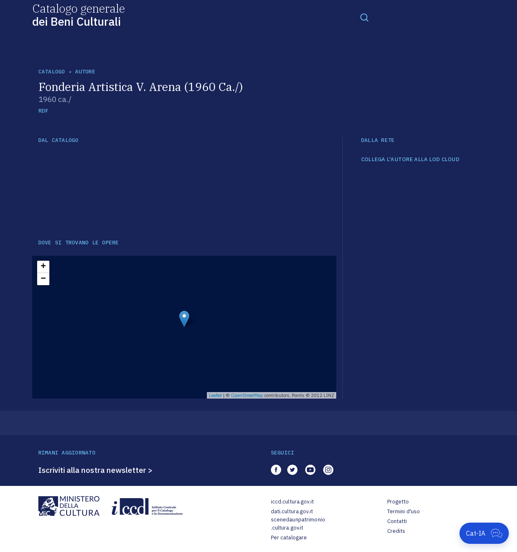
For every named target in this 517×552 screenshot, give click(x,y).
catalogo (51, 71)
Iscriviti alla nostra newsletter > (95, 470)
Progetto (398, 501)
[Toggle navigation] (364, 17)
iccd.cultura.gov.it (292, 501)
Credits (396, 531)
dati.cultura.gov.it (292, 511)
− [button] (43, 279)
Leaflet (215, 395)
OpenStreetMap (247, 395)
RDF (43, 110)
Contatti (397, 521)
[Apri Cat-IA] (484, 533)
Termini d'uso (403, 511)
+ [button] (43, 267)
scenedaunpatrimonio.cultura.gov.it (298, 523)
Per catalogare (289, 537)
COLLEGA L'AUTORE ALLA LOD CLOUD (410, 159)
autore (85, 71)
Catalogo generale (78, 14)
